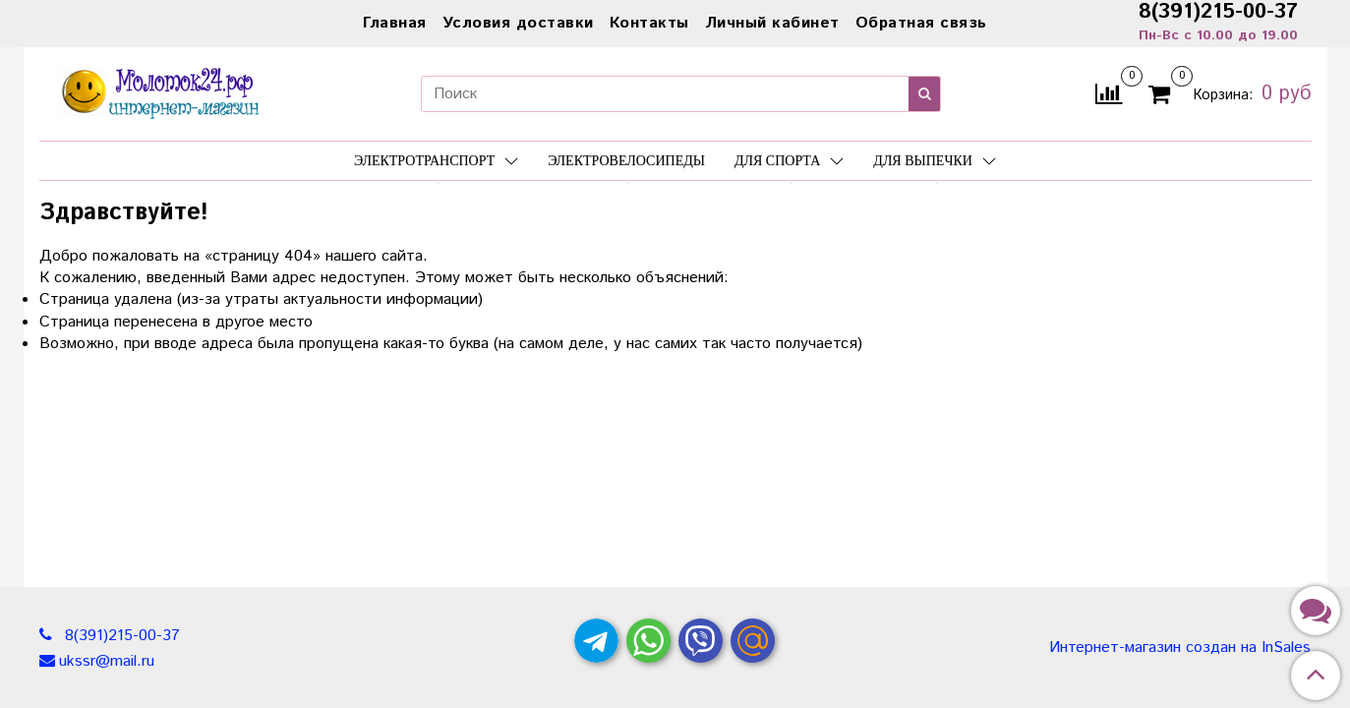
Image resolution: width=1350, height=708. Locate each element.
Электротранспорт (436, 160)
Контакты (649, 23)
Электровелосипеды (626, 160)
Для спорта (789, 160)
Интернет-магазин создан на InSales (1180, 648)
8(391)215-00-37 (120, 635)
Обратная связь (921, 23)
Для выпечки (934, 160)
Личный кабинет (772, 23)
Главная (395, 23)
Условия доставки (518, 23)
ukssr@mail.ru (106, 661)
